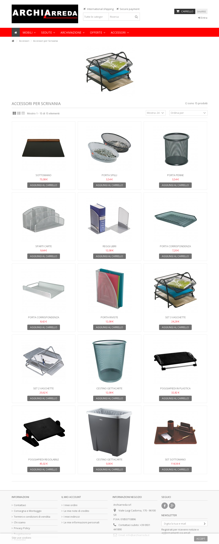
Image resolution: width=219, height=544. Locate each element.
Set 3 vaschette (175, 317)
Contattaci (20, 505)
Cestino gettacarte (109, 388)
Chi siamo (20, 522)
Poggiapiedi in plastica (175, 388)
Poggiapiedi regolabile (43, 459)
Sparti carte (43, 246)
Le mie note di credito (76, 511)
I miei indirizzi (72, 516)
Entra (202, 17)
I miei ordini (70, 505)
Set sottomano (175, 459)
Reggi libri (109, 246)
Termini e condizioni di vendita (32, 516)
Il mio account (71, 497)
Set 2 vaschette (43, 388)
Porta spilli (109, 175)
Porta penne (175, 175)
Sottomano (43, 175)
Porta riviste (109, 317)
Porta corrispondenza (175, 246)
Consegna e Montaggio (28, 511)
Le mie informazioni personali (81, 522)
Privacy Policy (22, 528)
